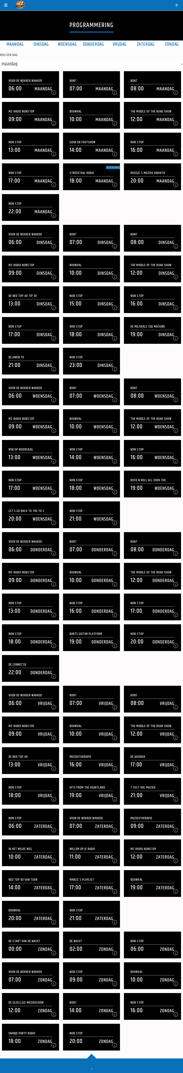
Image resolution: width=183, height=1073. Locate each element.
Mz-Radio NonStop (21, 111)
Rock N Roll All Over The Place (148, 480)
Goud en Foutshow (83, 142)
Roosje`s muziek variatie (148, 173)
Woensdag (67, 44)
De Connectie (17, 664)
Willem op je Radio (82, 849)
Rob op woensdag (21, 449)
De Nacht (76, 941)
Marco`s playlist (82, 879)
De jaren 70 (16, 357)
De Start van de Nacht (24, 941)
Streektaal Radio (82, 173)
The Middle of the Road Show (151, 111)
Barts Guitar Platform (86, 634)
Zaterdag (146, 44)
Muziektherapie (80, 756)
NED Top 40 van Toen (23, 879)
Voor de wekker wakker (25, 80)
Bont (73, 80)
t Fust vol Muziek (143, 787)
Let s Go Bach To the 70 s (26, 511)
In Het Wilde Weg (20, 849)
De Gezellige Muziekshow (26, 1002)
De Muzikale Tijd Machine (148, 326)
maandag (15, 44)
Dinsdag (41, 44)
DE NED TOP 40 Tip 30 (23, 296)
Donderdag (93, 44)
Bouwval (76, 111)
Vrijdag (120, 44)
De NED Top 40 (18, 756)
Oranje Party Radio (22, 1033)
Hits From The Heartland (87, 787)
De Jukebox (138, 756)
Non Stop (15, 142)
